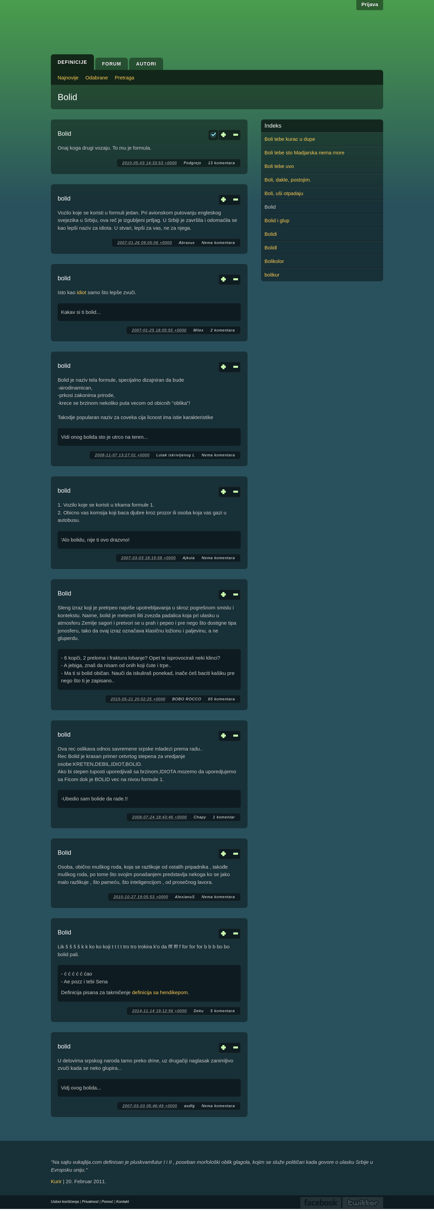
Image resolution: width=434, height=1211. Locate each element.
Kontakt (122, 1201)
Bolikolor (274, 261)
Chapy (200, 817)
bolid (64, 198)
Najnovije (68, 77)
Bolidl (270, 247)
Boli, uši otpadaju (283, 193)
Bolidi (270, 234)
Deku (199, 1011)
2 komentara (223, 330)
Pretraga (124, 77)
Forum (111, 64)
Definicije (72, 62)
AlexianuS (185, 897)
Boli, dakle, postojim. (287, 180)
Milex (198, 330)
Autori (146, 64)
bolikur (271, 275)
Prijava (369, 4)
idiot (81, 292)
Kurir (56, 1181)
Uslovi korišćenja (65, 1201)
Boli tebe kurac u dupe (289, 139)
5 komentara (223, 1011)
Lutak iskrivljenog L (175, 455)
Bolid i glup (276, 220)
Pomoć (107, 1201)
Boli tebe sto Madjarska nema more (304, 152)
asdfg (189, 1106)
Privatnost (90, 1201)
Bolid (64, 133)
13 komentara (221, 163)
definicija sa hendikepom (160, 992)
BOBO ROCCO (186, 699)
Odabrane (96, 77)
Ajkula (189, 558)
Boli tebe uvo (279, 166)
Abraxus (187, 243)
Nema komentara (218, 243)
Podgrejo (192, 163)
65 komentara (221, 699)
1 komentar (224, 817)
